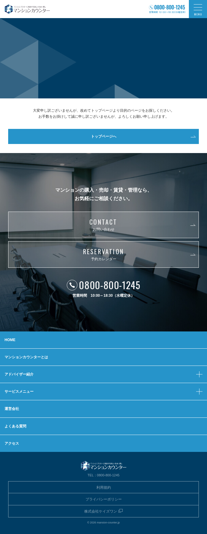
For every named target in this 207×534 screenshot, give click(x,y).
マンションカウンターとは (26, 357)
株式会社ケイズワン (100, 511)
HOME (10, 340)
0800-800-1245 (109, 285)
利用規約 (103, 487)
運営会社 (12, 409)
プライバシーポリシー (104, 499)
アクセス (12, 443)
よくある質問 (15, 426)
